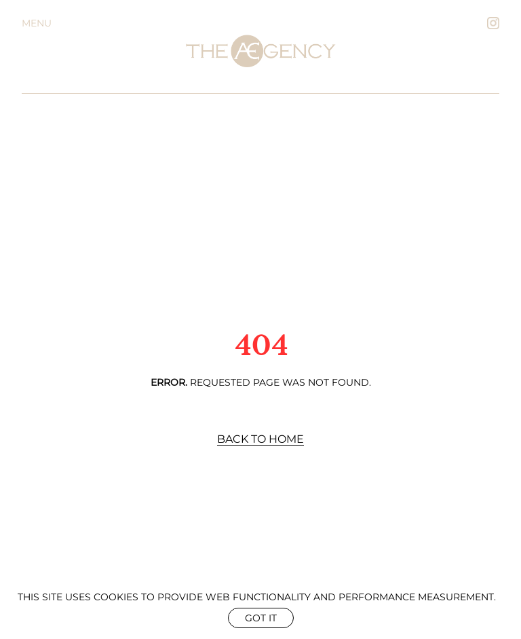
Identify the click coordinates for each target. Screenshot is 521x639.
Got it (261, 618)
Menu (37, 23)
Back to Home (260, 439)
